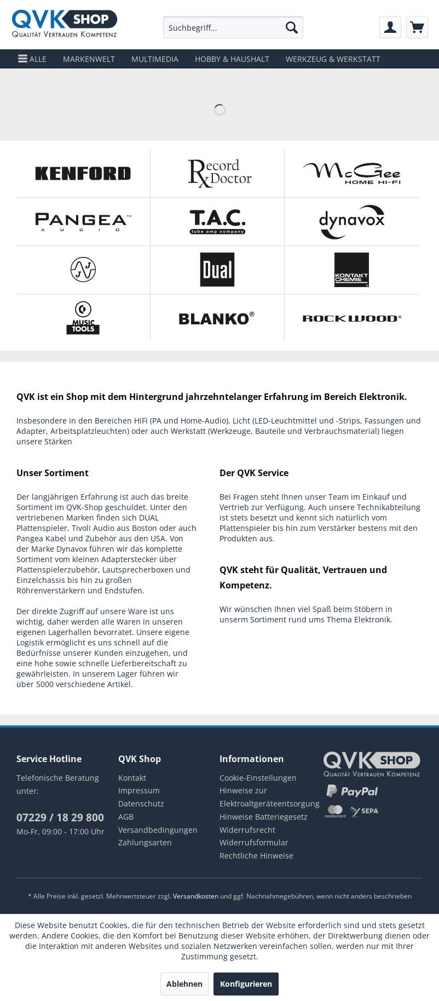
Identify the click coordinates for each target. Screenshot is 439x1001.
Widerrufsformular (254, 842)
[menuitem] (233, 27)
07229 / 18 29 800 (60, 817)
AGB (126, 816)
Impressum (139, 790)
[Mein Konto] (390, 27)
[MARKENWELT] (89, 58)
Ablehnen (184, 984)
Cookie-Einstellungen (258, 778)
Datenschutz (141, 803)
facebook (25, 860)
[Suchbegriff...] (233, 27)
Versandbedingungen (158, 830)
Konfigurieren (246, 984)
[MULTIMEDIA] (155, 58)
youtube (73, 860)
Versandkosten (195, 896)
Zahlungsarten (145, 842)
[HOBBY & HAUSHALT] (232, 58)
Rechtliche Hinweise (256, 855)
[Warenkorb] (417, 27)
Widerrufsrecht (247, 830)
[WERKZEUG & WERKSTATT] (333, 58)
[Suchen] (291, 27)
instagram (49, 860)
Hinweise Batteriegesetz (264, 816)
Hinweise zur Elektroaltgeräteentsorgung (270, 797)
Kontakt (132, 778)
